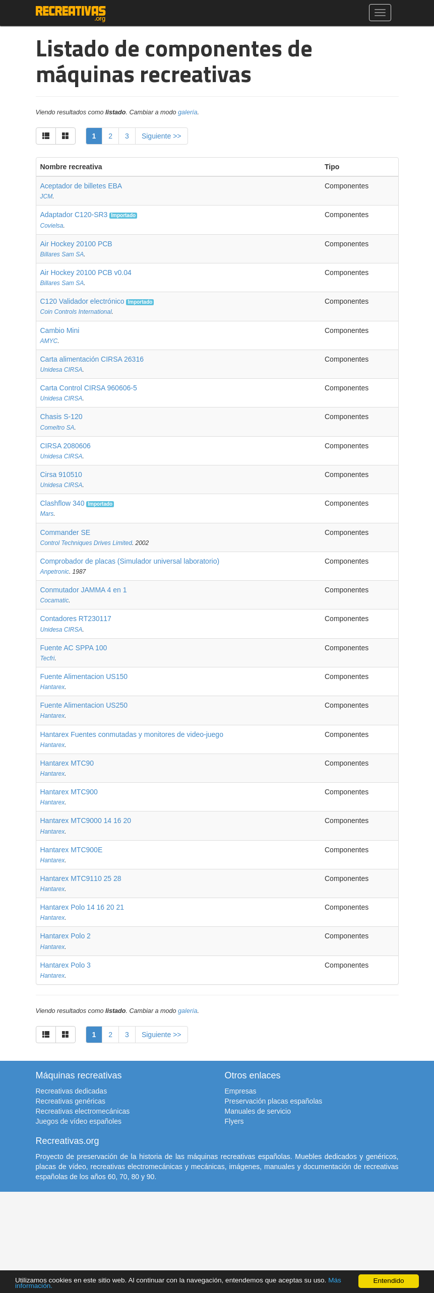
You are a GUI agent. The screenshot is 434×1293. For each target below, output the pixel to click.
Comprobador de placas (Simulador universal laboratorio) (130, 561)
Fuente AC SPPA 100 (73, 648)
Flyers (234, 1121)
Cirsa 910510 (61, 474)
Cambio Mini (60, 330)
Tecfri (47, 658)
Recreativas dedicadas (71, 1091)
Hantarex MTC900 (69, 792)
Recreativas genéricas (71, 1101)
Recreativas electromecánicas (83, 1111)
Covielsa (52, 225)
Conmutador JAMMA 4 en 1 (83, 590)
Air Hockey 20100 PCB (76, 244)
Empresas (241, 1091)
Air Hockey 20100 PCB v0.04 (86, 272)
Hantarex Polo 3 (65, 965)
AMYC (49, 341)
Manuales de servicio (258, 1111)
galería (188, 112)
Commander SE (65, 532)
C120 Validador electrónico (82, 301)
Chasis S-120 (61, 417)
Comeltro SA (57, 427)
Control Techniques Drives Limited (86, 543)
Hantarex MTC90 (67, 763)
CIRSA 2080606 (65, 446)
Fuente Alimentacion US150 (84, 676)
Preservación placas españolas (274, 1101)
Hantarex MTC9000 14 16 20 (86, 820)
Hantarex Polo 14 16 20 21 (82, 907)
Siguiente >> (161, 136)
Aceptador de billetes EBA (81, 186)
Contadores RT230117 (75, 619)
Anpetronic (54, 571)
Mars (47, 513)
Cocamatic (54, 600)
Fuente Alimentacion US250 (84, 705)
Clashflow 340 (62, 503)
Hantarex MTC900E (71, 850)
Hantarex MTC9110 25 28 (80, 878)
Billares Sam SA (62, 254)
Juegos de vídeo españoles (78, 1121)
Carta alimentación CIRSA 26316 (92, 359)
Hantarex (52, 687)
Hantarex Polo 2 (65, 936)
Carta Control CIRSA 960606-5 (88, 388)
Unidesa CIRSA (61, 369)
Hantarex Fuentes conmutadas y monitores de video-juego (131, 734)
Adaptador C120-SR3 (74, 215)
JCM (46, 196)
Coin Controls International (76, 311)
